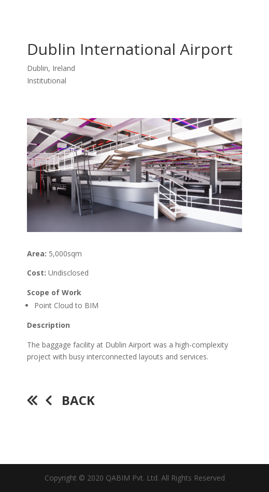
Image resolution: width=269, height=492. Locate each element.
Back (78, 400)
